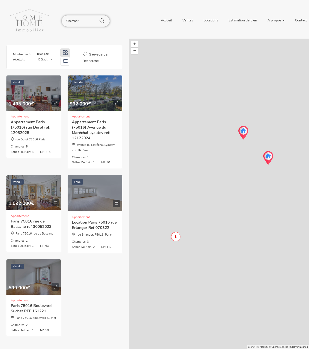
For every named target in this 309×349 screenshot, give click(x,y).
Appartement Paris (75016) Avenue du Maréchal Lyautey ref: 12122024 (91, 130)
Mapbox (264, 347)
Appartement (20, 116)
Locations (210, 20)
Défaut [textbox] (43, 59)
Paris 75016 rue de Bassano (34, 234)
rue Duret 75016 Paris (30, 139)
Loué (77, 182)
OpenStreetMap (279, 347)
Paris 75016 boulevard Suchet (35, 318)
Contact (301, 20)
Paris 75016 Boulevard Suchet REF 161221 (31, 308)
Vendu (17, 82)
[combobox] (45, 60)
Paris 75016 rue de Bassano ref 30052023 (31, 224)
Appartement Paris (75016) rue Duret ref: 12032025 (30, 127)
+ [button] (134, 44)
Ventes (187, 20)
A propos (276, 20)
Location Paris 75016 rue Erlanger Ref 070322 (94, 225)
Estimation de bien (243, 20)
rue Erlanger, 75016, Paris (94, 235)
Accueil (166, 20)
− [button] (134, 51)
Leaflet (251, 347)
